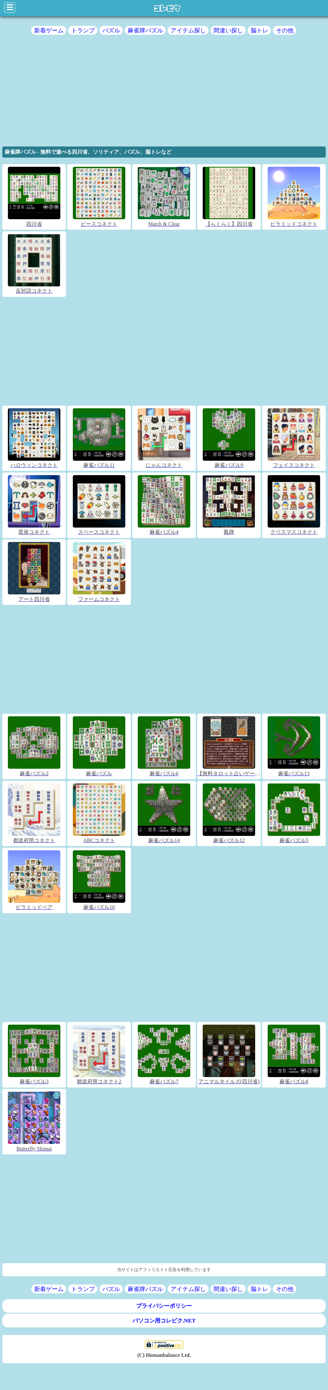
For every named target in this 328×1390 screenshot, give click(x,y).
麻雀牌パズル (145, 30)
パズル (111, 30)
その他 (285, 30)
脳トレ (259, 30)
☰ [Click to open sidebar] (9, 7)
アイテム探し (188, 30)
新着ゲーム (49, 30)
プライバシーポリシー (164, 1306)
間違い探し (228, 30)
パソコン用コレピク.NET (164, 1321)
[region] (163, 92)
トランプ (83, 30)
